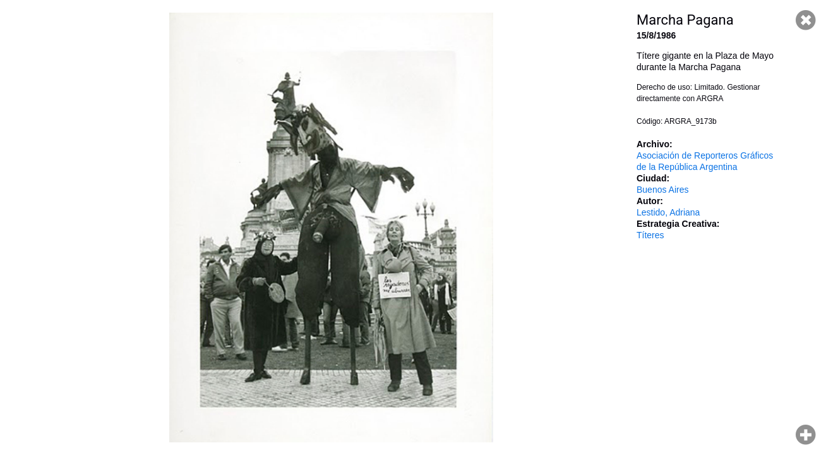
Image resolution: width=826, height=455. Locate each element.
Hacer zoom (806, 435)
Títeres (650, 235)
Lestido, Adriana (668, 212)
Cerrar (806, 20)
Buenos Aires (663, 190)
